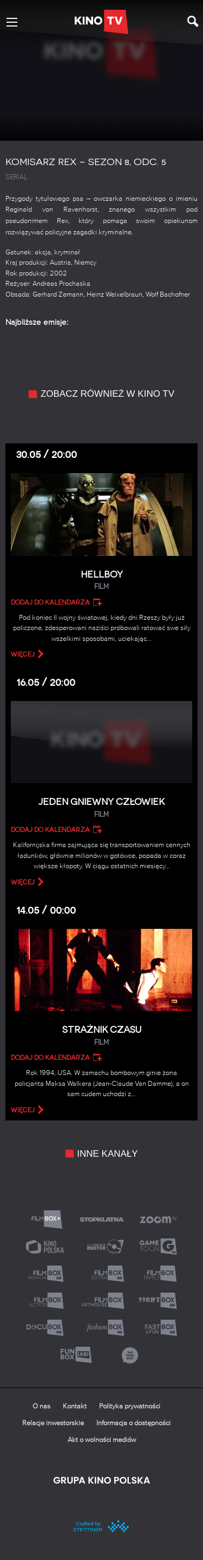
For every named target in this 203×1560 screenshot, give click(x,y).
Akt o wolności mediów (102, 1440)
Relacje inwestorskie (53, 1423)
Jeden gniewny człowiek (101, 808)
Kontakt (75, 1406)
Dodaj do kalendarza (50, 602)
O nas (41, 1406)
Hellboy (101, 580)
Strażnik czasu (101, 1035)
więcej (23, 654)
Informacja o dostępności (133, 1423)
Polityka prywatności (129, 1406)
